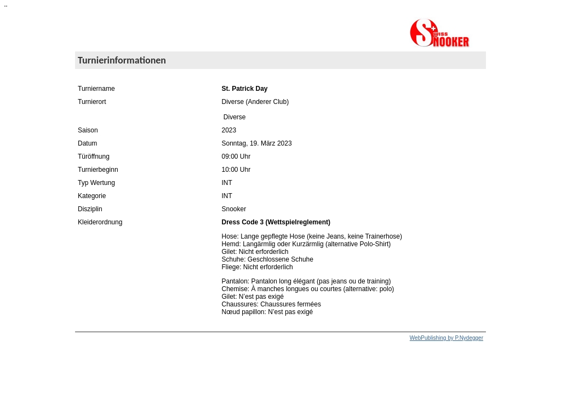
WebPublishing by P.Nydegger (446, 338)
